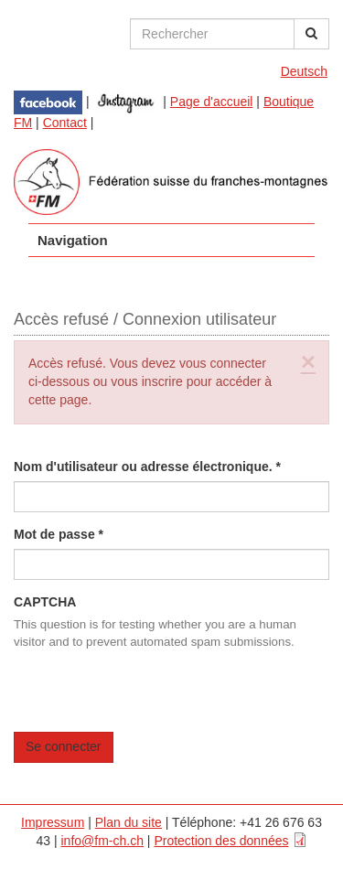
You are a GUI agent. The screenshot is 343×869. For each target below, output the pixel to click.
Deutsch (304, 71)
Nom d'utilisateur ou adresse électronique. (147, 466)
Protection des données (221, 840)
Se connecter (64, 746)
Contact (65, 122)
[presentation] (153, 696)
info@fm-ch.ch (102, 840)
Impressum (52, 822)
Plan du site (128, 822)
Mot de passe (58, 534)
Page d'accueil (211, 101)
